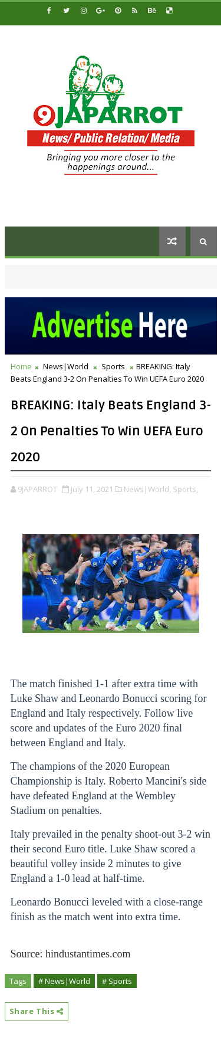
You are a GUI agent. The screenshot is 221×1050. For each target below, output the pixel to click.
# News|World (64, 981)
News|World (65, 366)
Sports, (185, 489)
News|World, (147, 489)
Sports (113, 366)
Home (21, 366)
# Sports (117, 981)
